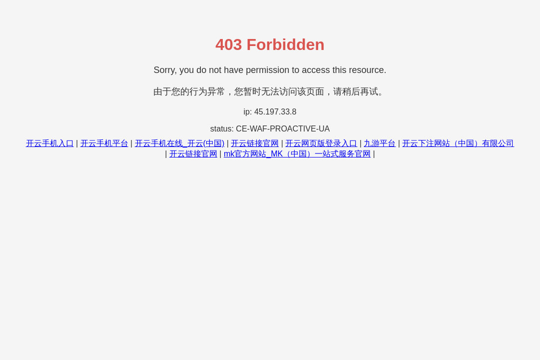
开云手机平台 (104, 143)
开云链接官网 (255, 143)
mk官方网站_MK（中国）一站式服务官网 (297, 154)
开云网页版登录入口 (321, 143)
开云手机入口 (50, 143)
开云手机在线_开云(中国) (180, 143)
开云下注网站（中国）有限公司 (458, 143)
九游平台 (380, 143)
